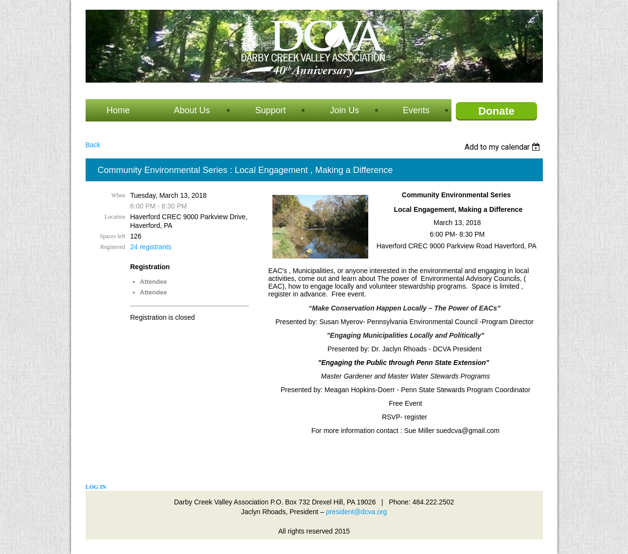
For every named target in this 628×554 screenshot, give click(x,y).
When (118, 195)
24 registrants (151, 247)
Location (115, 216)
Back (93, 145)
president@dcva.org (356, 512)
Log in (96, 487)
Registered (112, 246)
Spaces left (112, 236)
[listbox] (504, 147)
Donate (496, 111)
